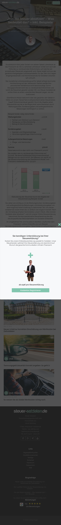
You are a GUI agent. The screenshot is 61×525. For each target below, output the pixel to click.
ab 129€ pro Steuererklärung (31, 285)
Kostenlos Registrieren (30, 290)
